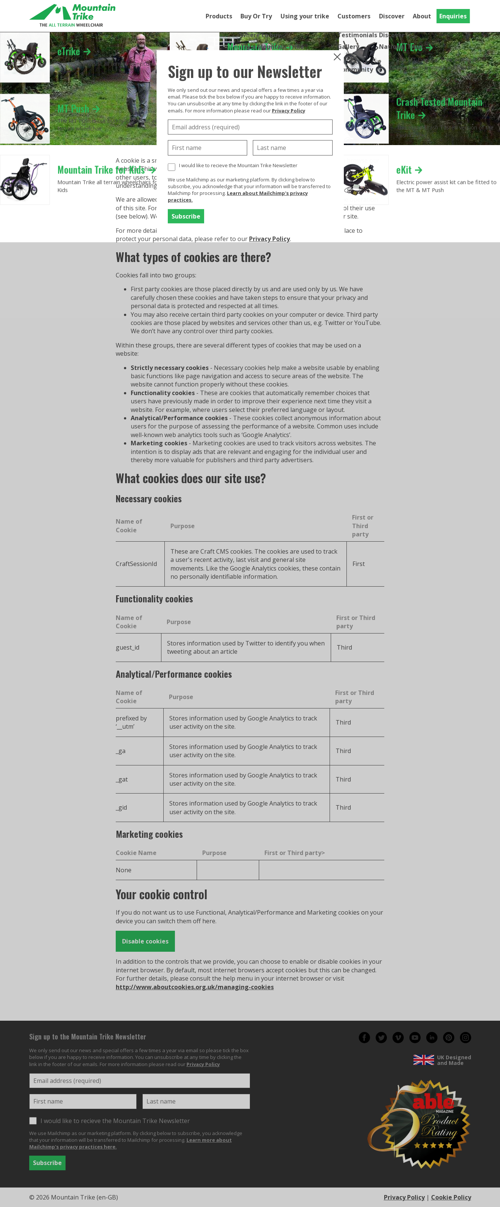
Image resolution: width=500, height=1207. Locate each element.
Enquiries (453, 16)
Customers (353, 16)
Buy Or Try (256, 16)
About (422, 16)
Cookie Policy (451, 1197)
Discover (391, 16)
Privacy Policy (269, 239)
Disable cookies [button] (145, 941)
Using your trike (305, 16)
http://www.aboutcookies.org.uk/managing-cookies (195, 987)
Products (219, 16)
